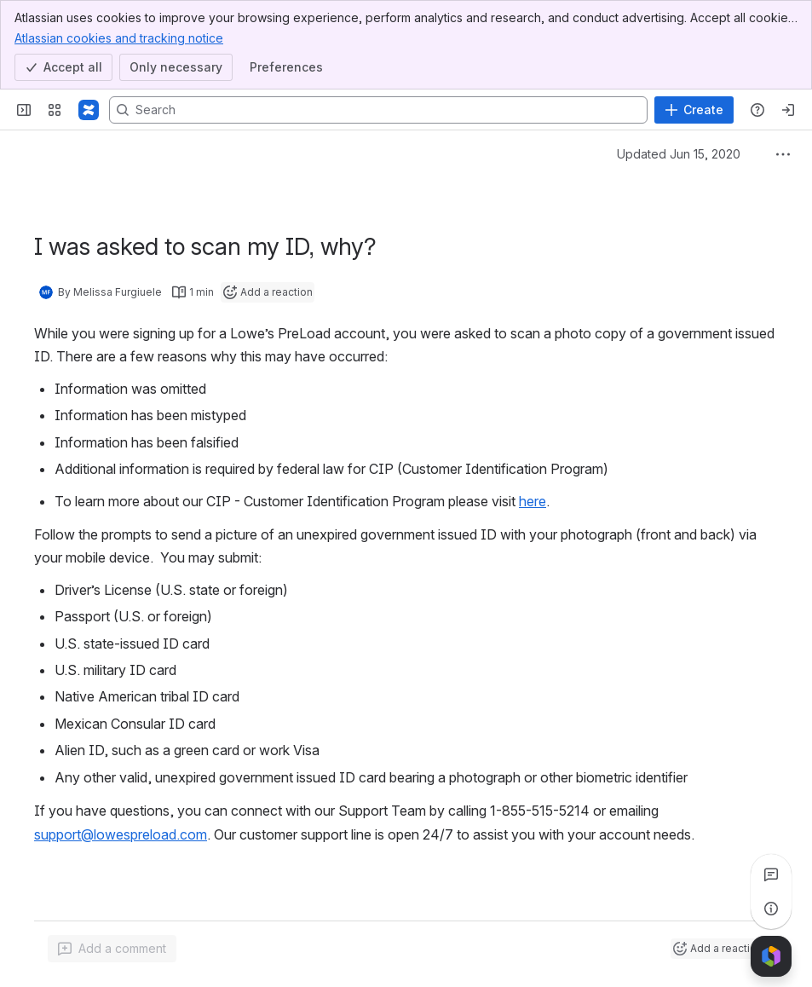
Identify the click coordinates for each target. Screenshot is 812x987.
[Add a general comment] (112, 948)
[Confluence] (88, 110)
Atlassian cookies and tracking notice (118, 37)
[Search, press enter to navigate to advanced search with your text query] (378, 110)
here (532, 501)
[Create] (694, 110)
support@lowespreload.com (120, 834)
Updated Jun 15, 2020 (678, 154)
